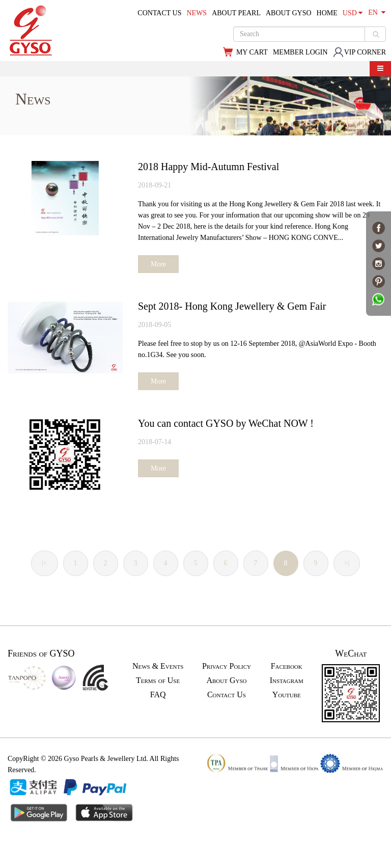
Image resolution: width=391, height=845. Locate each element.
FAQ (158, 694)
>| (347, 563)
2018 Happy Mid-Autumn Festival (208, 166)
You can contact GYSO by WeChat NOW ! (226, 423)
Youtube (286, 694)
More (158, 264)
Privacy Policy (226, 666)
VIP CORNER (359, 52)
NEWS (196, 13)
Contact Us (226, 694)
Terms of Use (158, 680)
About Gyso (226, 680)
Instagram (286, 680)
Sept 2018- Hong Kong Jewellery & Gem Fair (232, 306)
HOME (327, 13)
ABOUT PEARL (236, 13)
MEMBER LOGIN (300, 52)
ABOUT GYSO (289, 13)
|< (44, 563)
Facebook (286, 666)
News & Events (157, 666)
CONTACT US (159, 13)
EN (376, 12)
